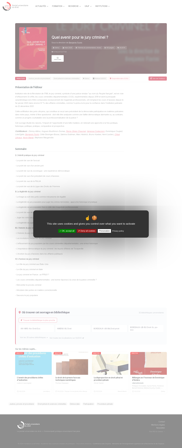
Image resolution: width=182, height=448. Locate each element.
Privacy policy (118, 231)
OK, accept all (67, 231)
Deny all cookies (86, 231)
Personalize (104, 231)
